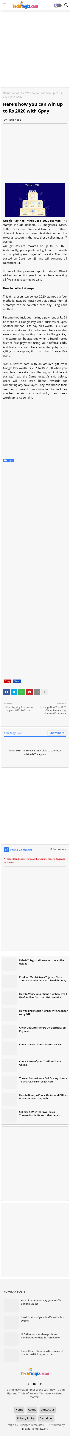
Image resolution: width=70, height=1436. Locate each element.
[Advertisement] (35, 49)
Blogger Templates (32, 1425)
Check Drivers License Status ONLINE (40, 1044)
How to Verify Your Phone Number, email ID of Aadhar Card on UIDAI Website (43, 995)
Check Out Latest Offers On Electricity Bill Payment (42, 1029)
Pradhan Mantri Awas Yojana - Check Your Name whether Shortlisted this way (42, 978)
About (32, 1409)
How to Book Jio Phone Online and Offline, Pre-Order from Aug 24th (43, 1096)
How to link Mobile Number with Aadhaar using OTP (43, 1012)
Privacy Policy (26, 1418)
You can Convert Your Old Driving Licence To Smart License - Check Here (43, 1079)
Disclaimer (46, 1418)
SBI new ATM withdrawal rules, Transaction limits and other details (39, 1113)
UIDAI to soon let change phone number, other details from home (40, 1335)
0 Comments (58, 849)
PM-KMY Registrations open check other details (42, 962)
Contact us (48, 1409)
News (15, 93)
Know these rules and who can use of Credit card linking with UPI (42, 1352)
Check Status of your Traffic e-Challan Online (40, 1063)
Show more (57, 733)
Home (6, 93)
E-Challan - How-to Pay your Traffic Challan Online (41, 1302)
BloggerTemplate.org (35, 1428)
